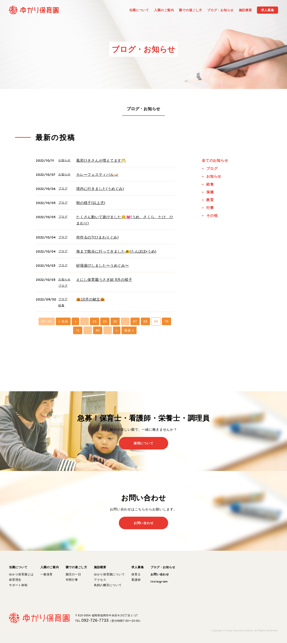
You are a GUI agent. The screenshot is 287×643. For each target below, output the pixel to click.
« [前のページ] (75, 321)
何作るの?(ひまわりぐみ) (97, 237)
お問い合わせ (159, 574)
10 (94, 321)
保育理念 (15, 579)
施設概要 (100, 567)
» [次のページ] (117, 330)
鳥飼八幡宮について (108, 585)
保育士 (136, 574)
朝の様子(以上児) (90, 203)
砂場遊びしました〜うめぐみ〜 (102, 265)
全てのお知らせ (215, 160)
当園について (18, 567)
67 (135, 321)
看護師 (136, 579)
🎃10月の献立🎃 (90, 299)
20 (105, 321)
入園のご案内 (49, 567)
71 (78, 330)
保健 (210, 192)
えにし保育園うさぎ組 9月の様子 (104, 280)
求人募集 (137, 567)
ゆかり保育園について (109, 574)
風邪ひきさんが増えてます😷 (101, 160)
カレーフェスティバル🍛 (97, 174)
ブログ (62, 188)
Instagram (159, 581)
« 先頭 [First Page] (63, 321)
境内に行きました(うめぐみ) (100, 189)
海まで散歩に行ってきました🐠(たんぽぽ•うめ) (116, 251)
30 (115, 321)
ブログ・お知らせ (143, 109)
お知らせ (64, 160)
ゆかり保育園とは (21, 574)
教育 (210, 200)
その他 (211, 215)
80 (98, 330)
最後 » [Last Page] (129, 330)
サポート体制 (18, 585)
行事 (210, 208)
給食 (61, 305)
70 (166, 321)
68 (145, 321)
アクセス (100, 579)
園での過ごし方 (76, 567)
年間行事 (72, 579)
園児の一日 (73, 574)
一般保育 (46, 574)
